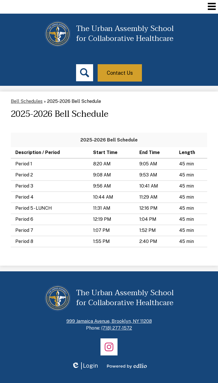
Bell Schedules (27, 101)
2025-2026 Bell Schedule (109, 140)
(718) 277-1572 (116, 328)
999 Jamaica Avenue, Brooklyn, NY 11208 (109, 321)
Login (85, 365)
